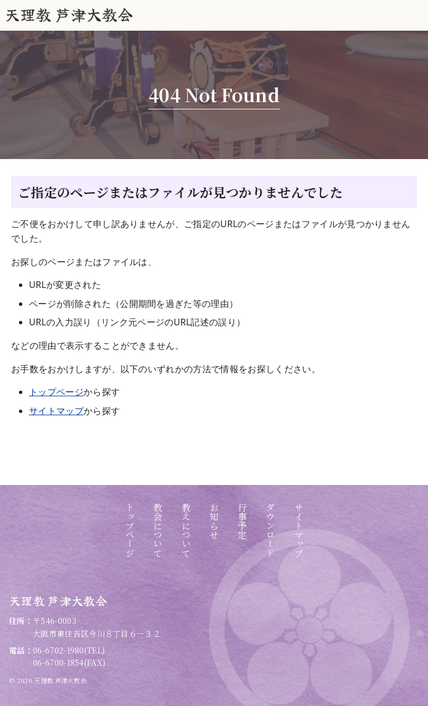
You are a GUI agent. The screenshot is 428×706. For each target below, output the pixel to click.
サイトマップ (56, 411)
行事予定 (242, 521)
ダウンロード (270, 530)
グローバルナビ (414, 16)
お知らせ (214, 521)
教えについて (185, 530)
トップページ (56, 392)
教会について (158, 530)
